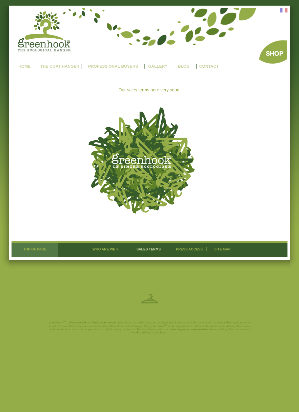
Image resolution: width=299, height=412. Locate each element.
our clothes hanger (131, 326)
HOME (24, 66)
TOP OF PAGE (34, 249)
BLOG (184, 66)
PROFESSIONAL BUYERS (113, 66)
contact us (129, 329)
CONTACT (209, 66)
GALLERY (158, 66)
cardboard (161, 332)
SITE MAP (222, 249)
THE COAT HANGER (59, 66)
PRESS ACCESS (189, 249)
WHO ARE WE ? (105, 249)
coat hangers (86, 329)
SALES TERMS (148, 249)
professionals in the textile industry (179, 322)
